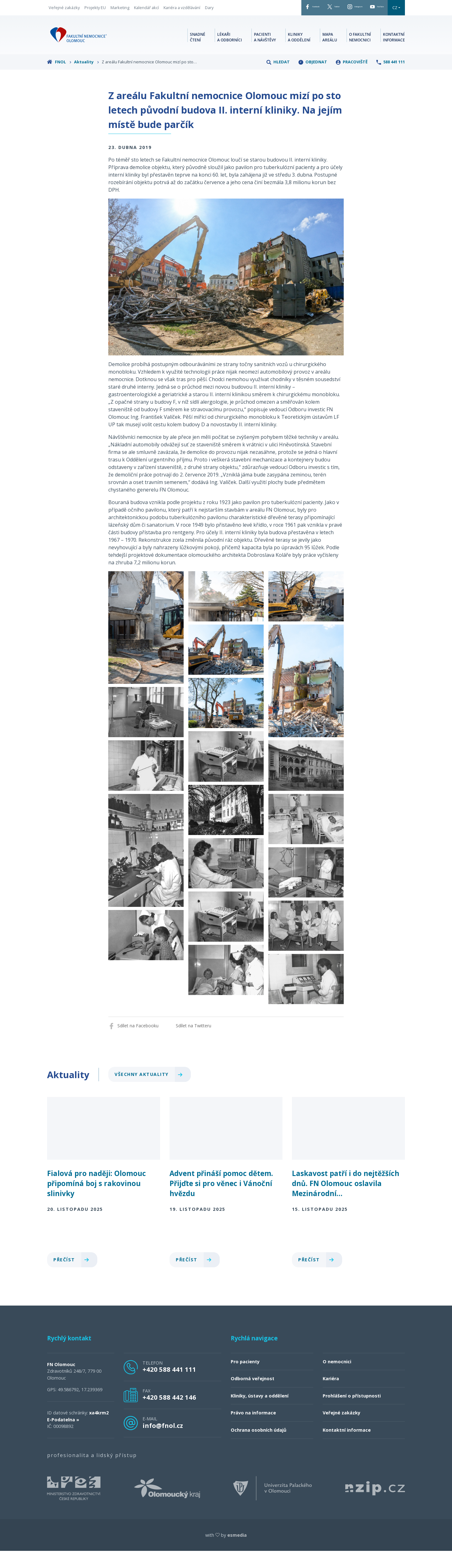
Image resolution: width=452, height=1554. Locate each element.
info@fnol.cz (163, 1428)
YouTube (370, 9)
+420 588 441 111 (169, 1372)
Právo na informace (253, 1416)
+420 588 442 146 (169, 1400)
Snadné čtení (197, 39)
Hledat (278, 65)
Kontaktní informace (394, 39)
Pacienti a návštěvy (265, 39)
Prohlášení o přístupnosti (352, 1399)
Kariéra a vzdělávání (182, 9)
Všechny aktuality (151, 1077)
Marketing (119, 9)
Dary (209, 9)
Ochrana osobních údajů (258, 1433)
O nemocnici (337, 1365)
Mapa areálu (329, 39)
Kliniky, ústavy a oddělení (259, 1399)
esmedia (237, 1538)
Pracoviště (352, 65)
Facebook (267, 9)
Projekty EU (95, 9)
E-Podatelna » (63, 1423)
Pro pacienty (245, 1365)
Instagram (335, 9)
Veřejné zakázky (64, 9)
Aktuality (86, 65)
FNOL (59, 65)
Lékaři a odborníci (229, 39)
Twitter (300, 9)
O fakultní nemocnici (360, 39)
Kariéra (331, 1382)
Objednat (313, 65)
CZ (394, 9)
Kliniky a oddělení (299, 39)
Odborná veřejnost (252, 1382)
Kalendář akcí (146, 9)
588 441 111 (390, 65)
